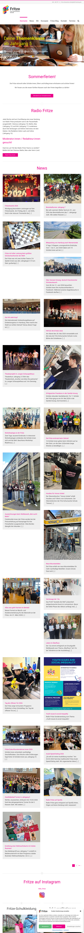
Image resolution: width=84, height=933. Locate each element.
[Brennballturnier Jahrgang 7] (62, 188)
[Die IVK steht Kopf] (21, 306)
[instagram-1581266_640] (42, 892)
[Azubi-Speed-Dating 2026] (62, 738)
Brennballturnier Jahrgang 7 (55, 207)
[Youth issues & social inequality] (62, 683)
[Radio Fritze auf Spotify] (62, 782)
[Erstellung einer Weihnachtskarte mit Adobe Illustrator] (21, 827)
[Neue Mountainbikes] (62, 535)
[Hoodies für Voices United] (62, 471)
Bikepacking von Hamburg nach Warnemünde (62, 243)
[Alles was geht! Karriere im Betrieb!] (21, 591)
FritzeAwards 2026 (11, 206)
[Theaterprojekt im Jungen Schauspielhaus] (21, 357)
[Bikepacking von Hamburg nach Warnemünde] (62, 230)
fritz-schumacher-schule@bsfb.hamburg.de (71, 2)
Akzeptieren (45, 926)
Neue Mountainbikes (53, 564)
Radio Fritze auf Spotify (54, 800)
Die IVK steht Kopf (11, 317)
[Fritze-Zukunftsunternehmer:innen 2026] (21, 735)
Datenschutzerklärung (57, 930)
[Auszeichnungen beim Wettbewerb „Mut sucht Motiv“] (21, 481)
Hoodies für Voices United (55, 493)
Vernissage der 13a (52, 599)
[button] (80, 911)
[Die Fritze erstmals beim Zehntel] (62, 421)
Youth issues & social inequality (57, 714)
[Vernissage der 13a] (62, 586)
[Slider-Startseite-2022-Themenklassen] (42, 45)
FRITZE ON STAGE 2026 (54, 331)
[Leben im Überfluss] (62, 626)
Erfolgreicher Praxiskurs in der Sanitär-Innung (62, 393)
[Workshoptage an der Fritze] (21, 418)
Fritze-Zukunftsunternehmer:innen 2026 (19, 749)
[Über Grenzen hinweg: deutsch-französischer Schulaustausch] (62, 266)
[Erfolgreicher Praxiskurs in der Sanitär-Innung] (62, 367)
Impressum (66, 930)
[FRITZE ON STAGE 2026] (62, 313)
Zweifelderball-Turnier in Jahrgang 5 (17, 797)
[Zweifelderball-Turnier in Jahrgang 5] (21, 780)
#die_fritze (42, 889)
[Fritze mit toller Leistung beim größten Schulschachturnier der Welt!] (21, 235)
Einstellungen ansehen (73, 926)
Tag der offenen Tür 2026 (13, 703)
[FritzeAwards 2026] (21, 188)
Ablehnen (59, 926)
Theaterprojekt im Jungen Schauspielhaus (19, 374)
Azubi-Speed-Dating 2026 (55, 754)
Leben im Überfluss (52, 643)
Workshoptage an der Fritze (14, 433)
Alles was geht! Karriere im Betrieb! (17, 607)
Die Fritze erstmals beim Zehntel (57, 438)
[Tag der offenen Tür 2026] (21, 678)
